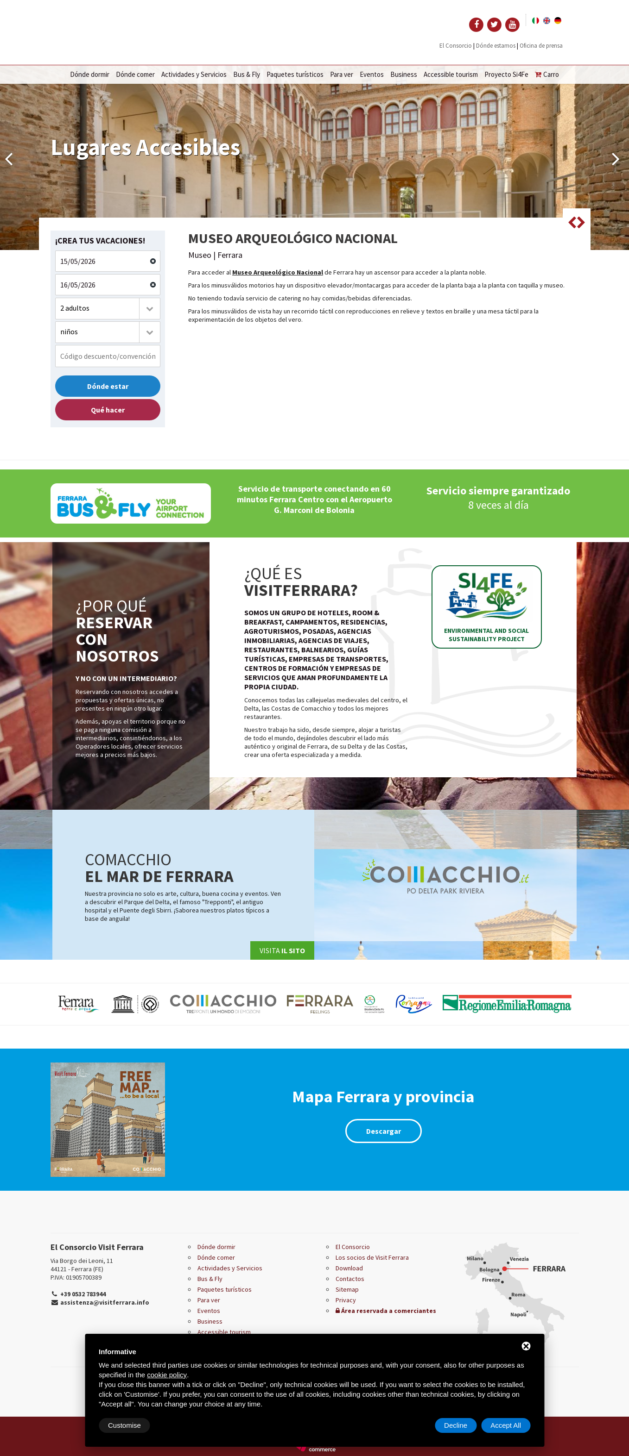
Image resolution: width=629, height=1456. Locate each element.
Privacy (346, 1300)
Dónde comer (135, 74)
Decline (455, 1425)
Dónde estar (107, 386)
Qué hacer (108, 409)
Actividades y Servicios (194, 74)
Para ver (341, 74)
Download (349, 1268)
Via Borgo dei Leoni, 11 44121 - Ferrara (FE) (82, 1264)
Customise (124, 1425)
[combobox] (108, 308)
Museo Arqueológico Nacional (277, 272)
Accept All (505, 1425)
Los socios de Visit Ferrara (372, 1257)
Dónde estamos (495, 46)
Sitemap (347, 1289)
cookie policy (167, 1375)
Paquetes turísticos (295, 74)
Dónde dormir (89, 74)
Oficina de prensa (541, 46)
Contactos (350, 1279)
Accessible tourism (451, 74)
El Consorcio (455, 46)
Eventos (372, 74)
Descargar (383, 1131)
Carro (547, 74)
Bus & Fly (246, 74)
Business (403, 74)
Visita (282, 950)
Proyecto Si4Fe (506, 74)
